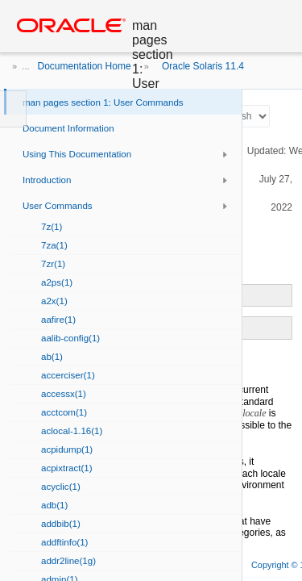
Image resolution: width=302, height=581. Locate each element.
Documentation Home (84, 66)
